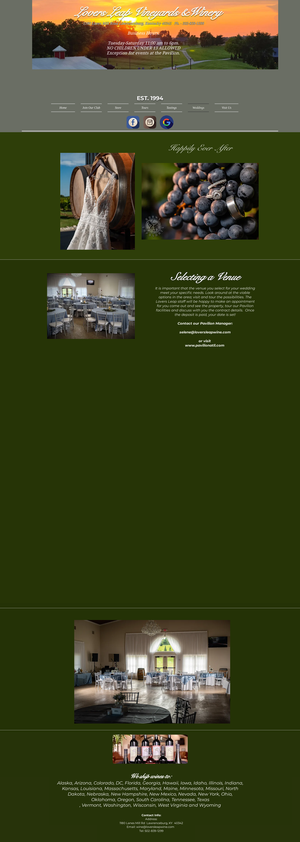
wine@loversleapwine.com (155, 827)
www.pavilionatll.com (204, 345)
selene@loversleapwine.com (205, 332)
